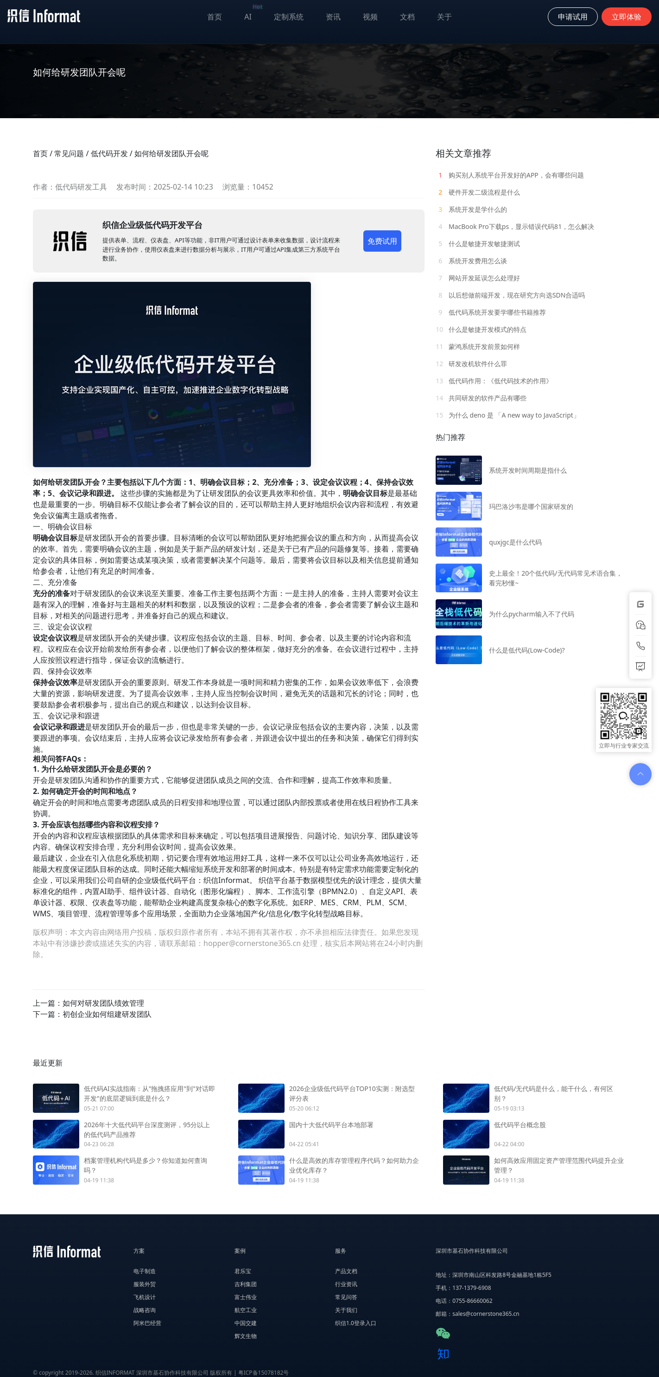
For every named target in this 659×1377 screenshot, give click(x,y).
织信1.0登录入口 (355, 1323)
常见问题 (69, 153)
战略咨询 (144, 1310)
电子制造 (144, 1271)
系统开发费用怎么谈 (471, 261)
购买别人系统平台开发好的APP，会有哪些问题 (510, 175)
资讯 (333, 17)
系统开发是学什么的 (471, 209)
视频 (370, 17)
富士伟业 (245, 1297)
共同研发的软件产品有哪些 (481, 398)
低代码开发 (109, 153)
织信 (210, 880)
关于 (444, 17)
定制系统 (289, 17)
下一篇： (92, 1014)
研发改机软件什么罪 (471, 363)
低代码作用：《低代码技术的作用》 (494, 381)
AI (253, 14)
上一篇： (88, 1003)
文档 (407, 17)
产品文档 (346, 1271)
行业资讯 (346, 1284)
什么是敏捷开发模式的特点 (481, 329)
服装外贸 (144, 1284)
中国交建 (245, 1323)
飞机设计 (144, 1297)
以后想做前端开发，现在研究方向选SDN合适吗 (510, 295)
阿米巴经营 (147, 1323)
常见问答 (346, 1297)
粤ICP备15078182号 (263, 1373)
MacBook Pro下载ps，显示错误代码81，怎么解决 (515, 226)
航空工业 (245, 1310)
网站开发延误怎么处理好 (478, 278)
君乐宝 (242, 1271)
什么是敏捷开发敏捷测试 (478, 243)
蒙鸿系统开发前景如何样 (478, 346)
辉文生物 (245, 1336)
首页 (214, 17)
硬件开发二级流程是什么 (478, 192)
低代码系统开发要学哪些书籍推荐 (491, 312)
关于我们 (346, 1310)
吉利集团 (245, 1284)
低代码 (170, 880)
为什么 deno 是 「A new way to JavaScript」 (508, 415)
